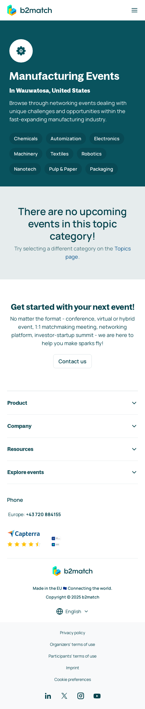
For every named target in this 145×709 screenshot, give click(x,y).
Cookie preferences (72, 679)
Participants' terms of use (72, 656)
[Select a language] (72, 611)
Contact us (72, 361)
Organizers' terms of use (72, 644)
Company (72, 426)
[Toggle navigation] (134, 10)
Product (72, 403)
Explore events (72, 472)
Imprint (72, 667)
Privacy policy (72, 632)
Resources (72, 449)
